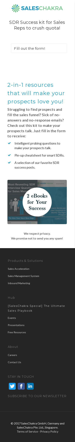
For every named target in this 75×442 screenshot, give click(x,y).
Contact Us (14, 362)
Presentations (16, 325)
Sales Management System (23, 275)
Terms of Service (27, 431)
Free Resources (17, 332)
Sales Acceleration (18, 268)
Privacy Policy (49, 431)
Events (12, 317)
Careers (12, 355)
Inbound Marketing (19, 283)
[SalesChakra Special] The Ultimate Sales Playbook (36, 308)
